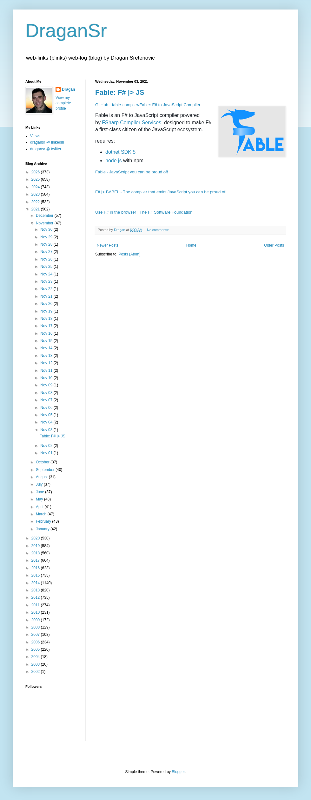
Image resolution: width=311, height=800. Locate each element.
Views (35, 136)
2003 (36, 664)
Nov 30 (46, 229)
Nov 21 (46, 296)
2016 (36, 568)
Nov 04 (46, 422)
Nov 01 (46, 453)
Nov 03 (46, 430)
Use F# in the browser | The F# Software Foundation (144, 212)
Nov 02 (46, 445)
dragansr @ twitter (45, 149)
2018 (36, 553)
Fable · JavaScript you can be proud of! (131, 172)
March (42, 514)
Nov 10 (46, 378)
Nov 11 (46, 370)
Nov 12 (46, 363)
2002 (36, 671)
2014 (36, 583)
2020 (36, 538)
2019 (36, 546)
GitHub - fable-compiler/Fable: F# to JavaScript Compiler (147, 104)
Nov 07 (46, 400)
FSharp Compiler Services (131, 122)
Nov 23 (46, 281)
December (45, 215)
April (40, 507)
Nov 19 (46, 311)
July (40, 484)
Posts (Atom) (129, 254)
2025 (36, 179)
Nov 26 (46, 259)
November (45, 223)
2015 (36, 575)
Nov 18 (46, 318)
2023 (36, 194)
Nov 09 (46, 385)
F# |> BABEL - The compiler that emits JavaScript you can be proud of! (161, 192)
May (40, 499)
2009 (36, 620)
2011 (36, 605)
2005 (36, 649)
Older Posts (274, 245)
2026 (36, 172)
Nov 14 (46, 348)
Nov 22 (46, 289)
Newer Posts (107, 245)
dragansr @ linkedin (47, 142)
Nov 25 (46, 266)
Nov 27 (46, 251)
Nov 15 (46, 341)
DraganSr (66, 30)
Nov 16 (46, 333)
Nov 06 (46, 407)
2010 (36, 612)
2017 (36, 560)
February (44, 521)
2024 (36, 187)
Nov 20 (46, 303)
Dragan (68, 89)
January (43, 529)
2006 (36, 642)
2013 (36, 590)
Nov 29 (46, 237)
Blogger (178, 772)
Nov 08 (46, 392)
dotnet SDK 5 (120, 152)
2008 (36, 627)
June (40, 492)
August (42, 477)
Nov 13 (46, 355)
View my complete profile (63, 103)
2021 (36, 209)
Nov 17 (46, 326)
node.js (113, 160)
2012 (36, 597)
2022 (36, 202)
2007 (36, 634)
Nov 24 (46, 274)
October (43, 462)
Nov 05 (46, 415)
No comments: (158, 230)
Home (191, 245)
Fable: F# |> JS (119, 92)
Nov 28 (46, 244)
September (46, 470)
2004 (36, 657)
